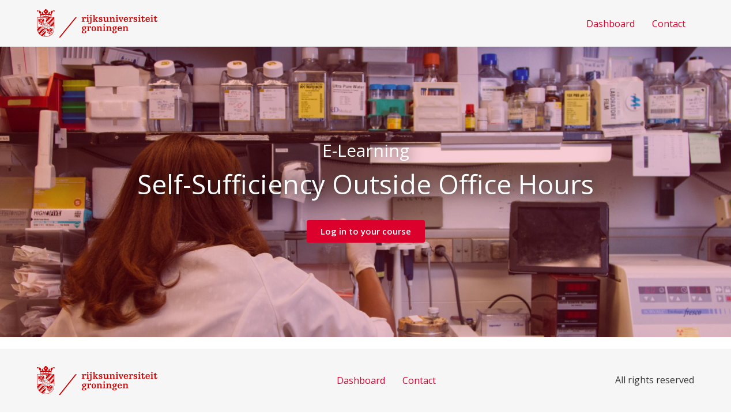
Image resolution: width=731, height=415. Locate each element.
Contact (668, 23)
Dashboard (610, 23)
